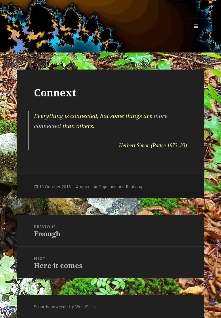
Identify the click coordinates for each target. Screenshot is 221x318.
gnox (84, 186)
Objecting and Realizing (120, 186)
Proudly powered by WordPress (65, 306)
